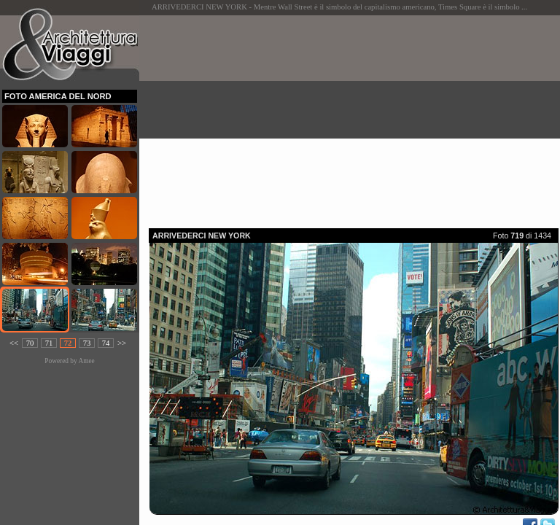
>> (121, 343)
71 (49, 343)
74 (106, 343)
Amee (86, 361)
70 (30, 343)
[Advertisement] (354, 117)
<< (13, 343)
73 (87, 343)
